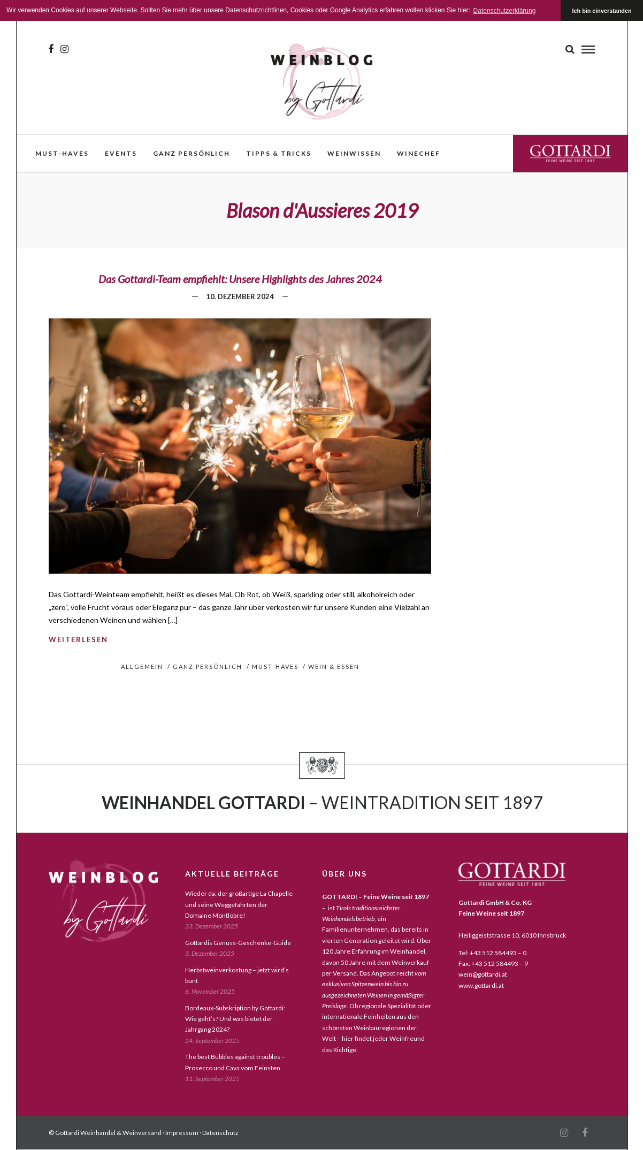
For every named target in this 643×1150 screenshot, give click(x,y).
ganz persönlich (191, 153)
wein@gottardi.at (482, 974)
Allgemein (142, 666)
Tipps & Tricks (278, 153)
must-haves (62, 153)
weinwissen (354, 153)
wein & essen (333, 666)
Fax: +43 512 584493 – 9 (493, 963)
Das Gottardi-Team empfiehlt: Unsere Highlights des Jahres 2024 (240, 278)
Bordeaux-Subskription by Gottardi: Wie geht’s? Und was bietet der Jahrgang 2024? (235, 1019)
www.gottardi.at (481, 985)
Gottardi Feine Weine (570, 153)
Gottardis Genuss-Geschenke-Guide (238, 943)
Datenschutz (220, 1133)
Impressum (181, 1133)
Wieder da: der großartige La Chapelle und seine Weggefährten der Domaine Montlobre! (239, 904)
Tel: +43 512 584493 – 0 (492, 953)
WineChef (418, 153)
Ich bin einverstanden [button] (602, 10)
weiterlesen (78, 639)
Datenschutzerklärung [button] (504, 10)
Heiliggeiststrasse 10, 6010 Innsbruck (512, 935)
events (121, 153)
